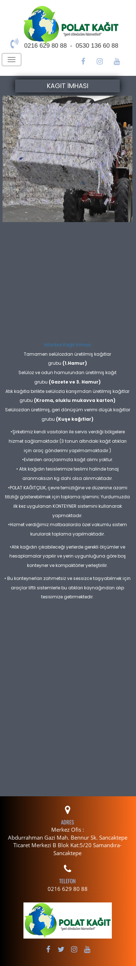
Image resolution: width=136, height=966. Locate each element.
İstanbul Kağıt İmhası (67, 345)
